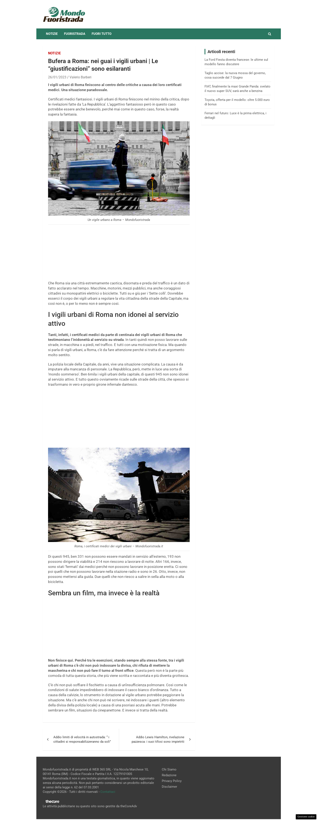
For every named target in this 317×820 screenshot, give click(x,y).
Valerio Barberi (80, 77)
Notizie (52, 34)
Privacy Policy (172, 781)
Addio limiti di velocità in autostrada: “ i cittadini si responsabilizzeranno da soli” (82, 739)
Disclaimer (169, 787)
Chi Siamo (169, 769)
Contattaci (107, 792)
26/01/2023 (57, 77)
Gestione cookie (306, 816)
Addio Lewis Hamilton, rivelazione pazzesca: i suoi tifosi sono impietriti (158, 739)
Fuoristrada (74, 34)
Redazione (169, 775)
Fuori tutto (101, 34)
